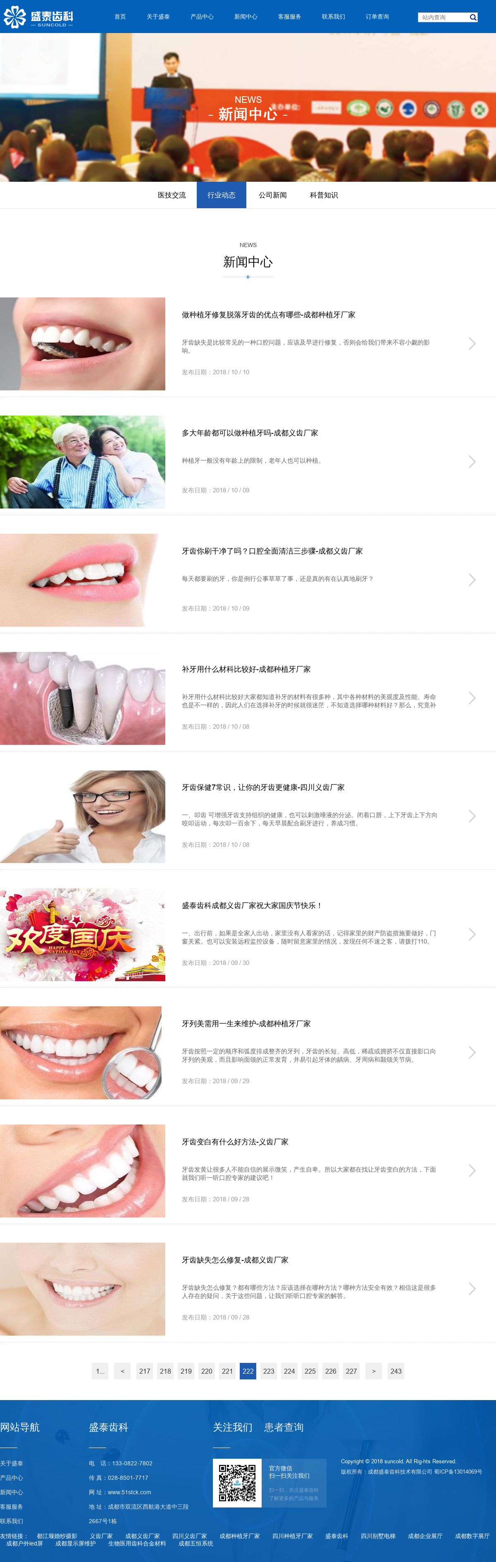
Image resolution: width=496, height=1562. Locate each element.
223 (268, 1371)
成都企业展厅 (425, 1536)
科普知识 (324, 195)
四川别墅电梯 (378, 1536)
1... (100, 1371)
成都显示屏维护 (75, 1543)
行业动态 (221, 195)
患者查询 (284, 1427)
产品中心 (11, 1477)
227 (351, 1371)
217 (144, 1371)
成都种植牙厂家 (239, 1536)
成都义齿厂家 (142, 1536)
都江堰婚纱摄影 (57, 1536)
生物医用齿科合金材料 (137, 1543)
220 (206, 1371)
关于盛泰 (11, 1463)
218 (165, 1371)
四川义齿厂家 (189, 1536)
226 (330, 1371)
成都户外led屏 (24, 1543)
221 (227, 1371)
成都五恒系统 (196, 1543)
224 (289, 1371)
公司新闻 (273, 195)
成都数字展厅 (472, 1536)
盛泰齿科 (336, 1536)
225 (310, 1371)
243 (396, 1371)
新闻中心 (11, 1492)
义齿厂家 (101, 1536)
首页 (120, 16)
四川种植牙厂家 (292, 1536)
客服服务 (11, 1506)
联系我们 (11, 1521)
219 (186, 1371)
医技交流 (172, 195)
